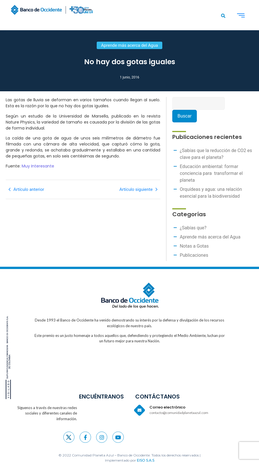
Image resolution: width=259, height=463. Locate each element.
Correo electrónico (167, 407)
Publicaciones (194, 255)
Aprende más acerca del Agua (210, 237)
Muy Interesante (38, 166)
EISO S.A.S (145, 460)
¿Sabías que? (193, 228)
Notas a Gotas (194, 246)
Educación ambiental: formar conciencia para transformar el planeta (211, 173)
